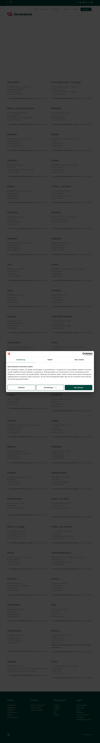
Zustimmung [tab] (20, 359)
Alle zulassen (78, 387)
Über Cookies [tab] (79, 359)
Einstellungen (50, 387)
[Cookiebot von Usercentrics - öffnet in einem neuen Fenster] (83, 353)
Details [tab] (50, 359)
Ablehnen (21, 387)
